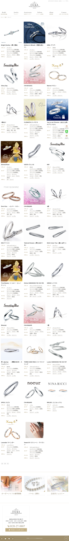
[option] (12, 486)
